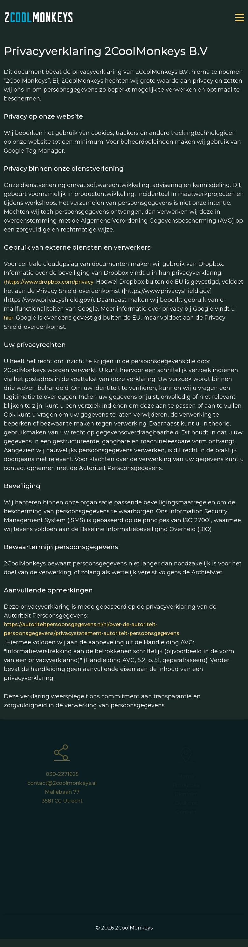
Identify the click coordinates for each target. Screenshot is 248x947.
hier (8, 318)
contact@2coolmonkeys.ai (62, 785)
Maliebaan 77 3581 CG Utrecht (62, 798)
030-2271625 (62, 776)
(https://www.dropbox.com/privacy (48, 282)
